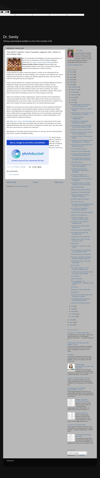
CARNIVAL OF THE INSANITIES (80, 151)
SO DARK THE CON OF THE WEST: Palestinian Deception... (82, 295)
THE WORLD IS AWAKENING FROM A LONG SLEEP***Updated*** (82, 204)
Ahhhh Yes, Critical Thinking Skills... (81, 230)
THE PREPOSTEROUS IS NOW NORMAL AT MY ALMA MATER (81, 183)
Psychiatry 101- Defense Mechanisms (79, 333)
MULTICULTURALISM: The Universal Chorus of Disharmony (82, 133)
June (72, 102)
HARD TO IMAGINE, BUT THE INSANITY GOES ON (80, 195)
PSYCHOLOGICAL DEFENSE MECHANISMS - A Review (76, 388)
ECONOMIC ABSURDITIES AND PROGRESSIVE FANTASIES (80, 154)
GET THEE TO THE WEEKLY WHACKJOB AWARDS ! (79, 209)
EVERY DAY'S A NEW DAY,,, (79, 215)
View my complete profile (75, 65)
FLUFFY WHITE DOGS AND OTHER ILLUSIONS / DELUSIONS (82, 272)
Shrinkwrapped (27, 121)
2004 (71, 325)
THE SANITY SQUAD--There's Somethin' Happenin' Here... (80, 268)
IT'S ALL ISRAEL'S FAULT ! (79, 149)
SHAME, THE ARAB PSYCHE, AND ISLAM (82, 400)
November (74, 89)
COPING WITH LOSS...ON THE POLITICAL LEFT (80, 240)
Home (35, 182)
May (72, 306)
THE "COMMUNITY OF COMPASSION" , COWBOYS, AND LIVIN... (82, 283)
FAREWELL (71, 354)
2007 (71, 84)
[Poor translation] (7, 12)
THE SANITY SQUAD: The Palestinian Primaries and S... (80, 175)
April (72, 309)
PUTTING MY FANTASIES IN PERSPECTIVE (79, 222)
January (73, 316)
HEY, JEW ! (74, 287)
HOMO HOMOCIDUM (77, 187)
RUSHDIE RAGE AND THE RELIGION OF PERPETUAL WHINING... (80, 170)
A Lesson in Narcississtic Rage (77, 425)
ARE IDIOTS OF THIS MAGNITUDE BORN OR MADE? (81, 145)
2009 (71, 79)
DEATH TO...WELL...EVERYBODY (81, 129)
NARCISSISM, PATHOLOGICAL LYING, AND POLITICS (84, 366)
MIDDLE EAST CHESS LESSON (80, 189)
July (72, 100)
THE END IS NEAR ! (77, 162)
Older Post (58, 182)
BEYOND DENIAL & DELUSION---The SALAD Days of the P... (81, 105)
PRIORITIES (74, 243)
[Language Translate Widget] (77, 452)
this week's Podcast (41, 62)
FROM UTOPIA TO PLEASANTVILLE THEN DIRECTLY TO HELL (82, 113)
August (73, 97)
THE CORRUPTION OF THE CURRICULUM (79, 233)
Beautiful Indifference (82, 413)
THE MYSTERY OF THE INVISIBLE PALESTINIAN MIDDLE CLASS (81, 126)
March (73, 311)
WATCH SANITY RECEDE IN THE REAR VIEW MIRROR (81, 165)
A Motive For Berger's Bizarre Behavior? (79, 378)
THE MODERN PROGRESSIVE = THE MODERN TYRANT (81, 299)
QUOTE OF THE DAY (77, 201)
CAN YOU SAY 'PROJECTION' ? (80, 303)
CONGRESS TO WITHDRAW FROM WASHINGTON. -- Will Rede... (82, 141)
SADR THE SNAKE (76, 278)
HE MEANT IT (75, 292)
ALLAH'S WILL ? (76, 276)
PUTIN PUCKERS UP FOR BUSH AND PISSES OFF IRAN (81, 251)
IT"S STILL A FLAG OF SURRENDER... (77, 118)
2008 (71, 82)
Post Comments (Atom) (21, 186)
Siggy (11, 121)
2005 (71, 322)
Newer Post (11, 182)
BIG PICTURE (75, 265)
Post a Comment (14, 174)
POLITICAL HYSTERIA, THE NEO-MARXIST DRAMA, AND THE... (81, 257)
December (74, 87)
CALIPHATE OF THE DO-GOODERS (82, 212)
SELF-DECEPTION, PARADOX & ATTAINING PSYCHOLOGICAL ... (81, 158)
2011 (71, 74)
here (38, 131)
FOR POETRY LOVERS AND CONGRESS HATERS (79, 122)
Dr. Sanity (10, 37)
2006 (71, 320)
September (74, 94)
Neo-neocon (18, 121)
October (73, 92)
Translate (79, 455)
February (74, 314)
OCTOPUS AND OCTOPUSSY (80, 199)
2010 (71, 77)
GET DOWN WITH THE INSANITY (81, 254)
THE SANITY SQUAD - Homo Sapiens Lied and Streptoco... (80, 218)
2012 (71, 72)
